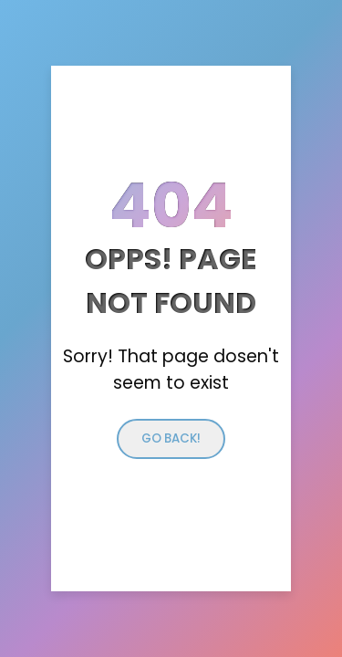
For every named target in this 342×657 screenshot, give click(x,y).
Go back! (171, 438)
